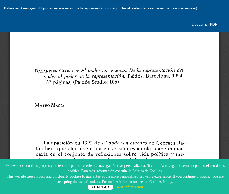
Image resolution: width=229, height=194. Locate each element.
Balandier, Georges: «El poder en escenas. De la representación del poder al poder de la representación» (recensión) (100, 8)
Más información (130, 187)
